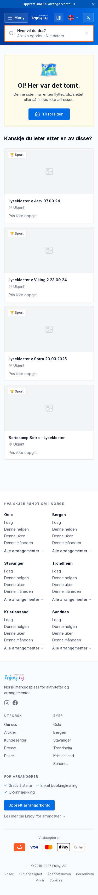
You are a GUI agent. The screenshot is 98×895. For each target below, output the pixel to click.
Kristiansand (16, 612)
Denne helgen (16, 529)
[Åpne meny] (16, 18)
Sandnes (60, 612)
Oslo (8, 514)
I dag (8, 522)
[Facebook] (15, 702)
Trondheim (62, 563)
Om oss (10, 724)
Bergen (59, 514)
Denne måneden (18, 542)
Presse (10, 748)
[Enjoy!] (49, 677)
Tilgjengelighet (30, 874)
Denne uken (14, 536)
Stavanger (14, 563)
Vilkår (40, 880)
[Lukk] (93, 4)
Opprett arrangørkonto (29, 805)
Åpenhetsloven (59, 874)
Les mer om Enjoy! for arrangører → (35, 816)
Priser (9, 756)
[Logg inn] (88, 17)
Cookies (55, 880)
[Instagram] (6, 702)
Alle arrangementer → (24, 551)
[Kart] (59, 17)
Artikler (10, 732)
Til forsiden (49, 114)
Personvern (85, 874)
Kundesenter (15, 740)
